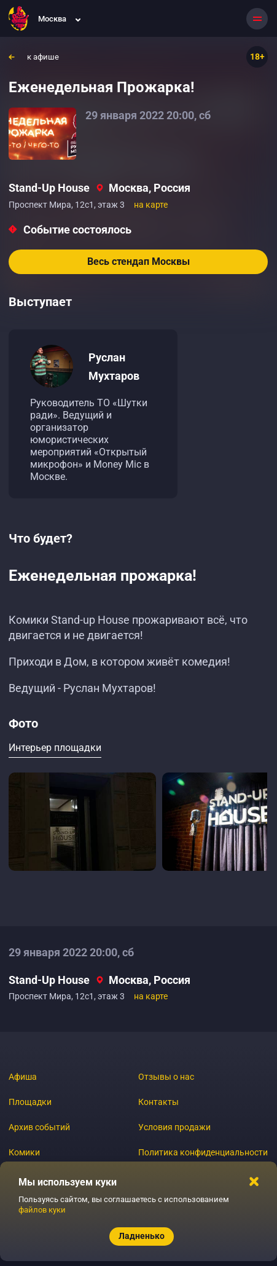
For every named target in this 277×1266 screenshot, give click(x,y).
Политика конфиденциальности (203, 1152)
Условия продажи (174, 1127)
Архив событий (39, 1127)
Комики (24, 1152)
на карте (151, 205)
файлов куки (42, 1209)
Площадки (30, 1102)
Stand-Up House (49, 187)
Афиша (23, 1077)
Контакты (158, 1102)
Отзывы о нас (166, 1077)
